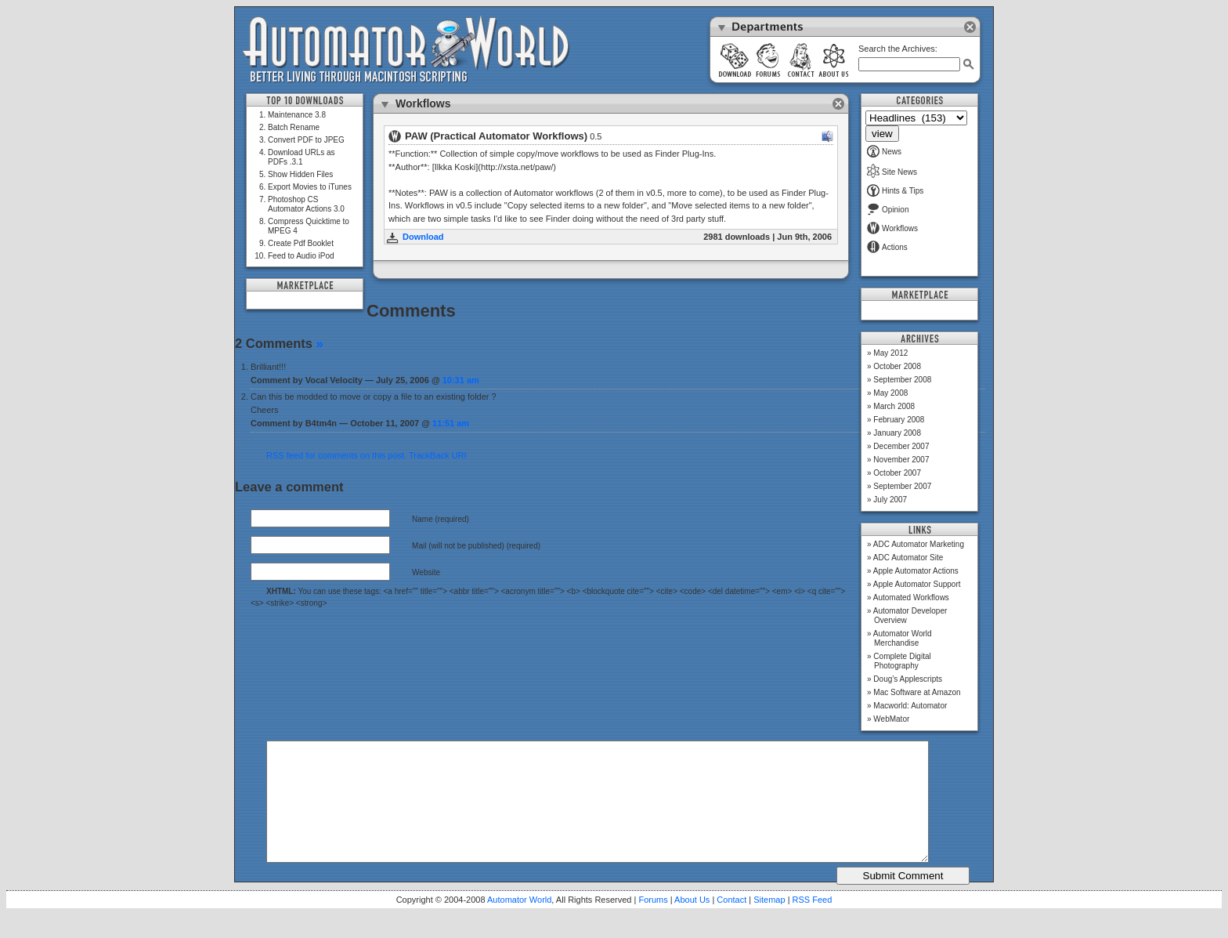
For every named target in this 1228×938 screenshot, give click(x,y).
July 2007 (890, 499)
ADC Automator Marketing (918, 544)
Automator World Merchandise (902, 638)
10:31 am (460, 380)
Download (423, 236)
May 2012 (890, 353)
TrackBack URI (438, 455)
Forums (652, 923)
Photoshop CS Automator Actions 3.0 (306, 204)
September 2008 (902, 379)
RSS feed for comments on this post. (336, 455)
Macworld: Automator (910, 705)
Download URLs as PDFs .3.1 (301, 157)
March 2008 (894, 406)
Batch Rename (294, 127)
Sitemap (769, 923)
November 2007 (901, 459)
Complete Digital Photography (901, 661)
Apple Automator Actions (916, 571)
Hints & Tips (895, 191)
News (884, 151)
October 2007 (897, 473)
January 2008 (897, 433)
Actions (887, 247)
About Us (692, 923)
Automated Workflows (911, 597)
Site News (892, 172)
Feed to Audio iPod (301, 256)
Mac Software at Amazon (916, 692)
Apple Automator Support (917, 584)
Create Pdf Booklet (301, 243)
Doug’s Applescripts (907, 679)
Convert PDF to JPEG (306, 140)
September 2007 (902, 486)
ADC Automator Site (908, 557)
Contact (731, 923)
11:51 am (450, 423)
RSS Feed (813, 923)
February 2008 (898, 419)
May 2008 (890, 393)
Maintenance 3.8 (297, 114)
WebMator (891, 719)
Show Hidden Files (300, 174)
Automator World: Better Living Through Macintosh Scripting (406, 50)
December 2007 (901, 446)
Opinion (887, 209)
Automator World (519, 923)
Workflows (892, 228)
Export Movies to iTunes (310, 187)
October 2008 (897, 366)
